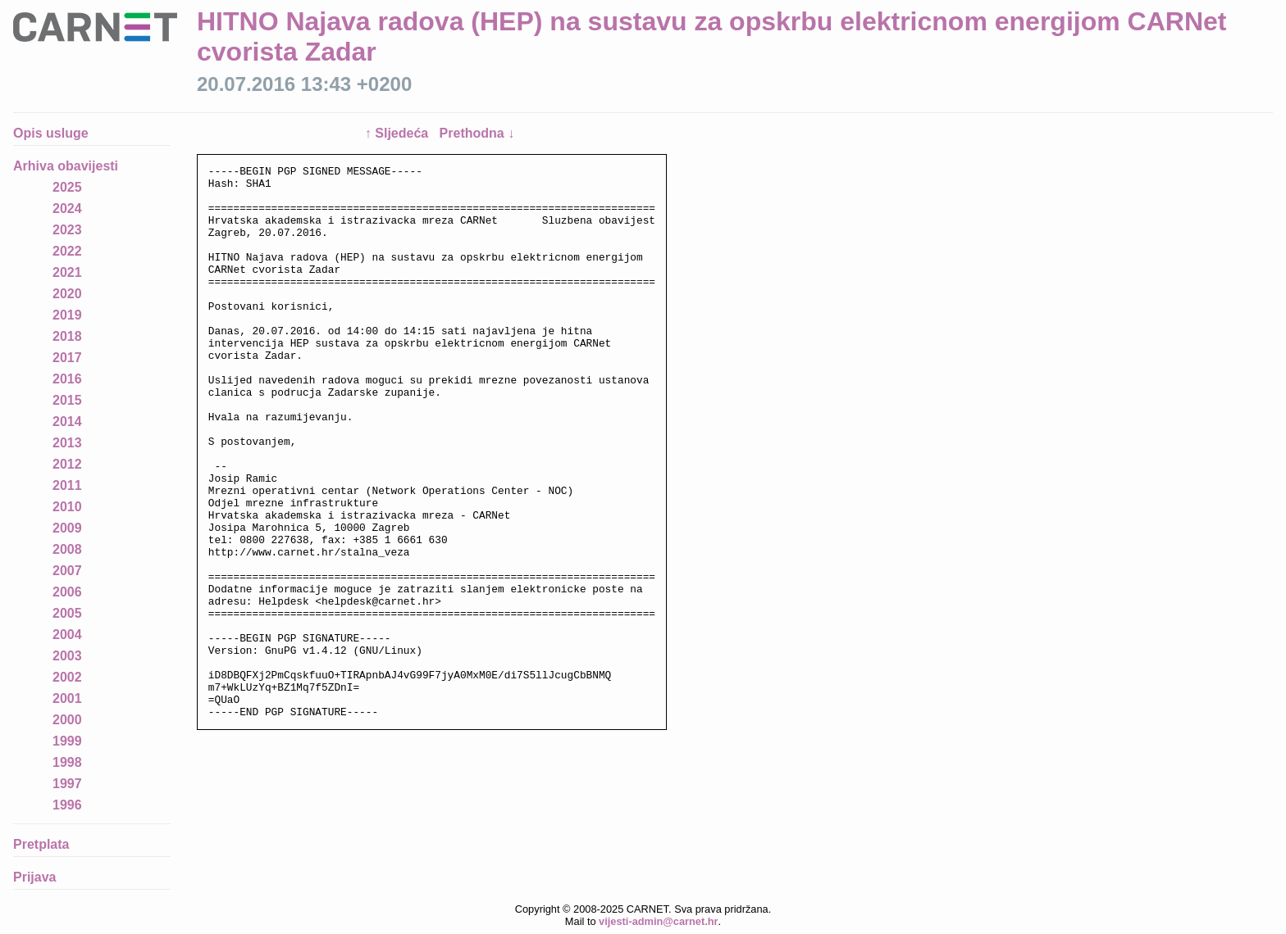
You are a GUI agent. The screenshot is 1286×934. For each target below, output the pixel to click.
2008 (67, 549)
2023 (67, 230)
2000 (67, 720)
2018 (67, 336)
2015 (67, 400)
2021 (67, 272)
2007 (67, 571)
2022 (67, 251)
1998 (67, 762)
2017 (67, 358)
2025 (67, 187)
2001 (67, 698)
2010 (67, 507)
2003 (67, 656)
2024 (67, 208)
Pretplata (41, 844)
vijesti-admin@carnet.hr (658, 921)
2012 (67, 464)
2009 (67, 528)
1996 (67, 805)
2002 (67, 677)
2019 (67, 315)
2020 (67, 294)
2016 (67, 379)
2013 (67, 443)
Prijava (34, 877)
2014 (67, 421)
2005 (67, 613)
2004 (67, 635)
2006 (67, 592)
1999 (67, 741)
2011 (67, 485)
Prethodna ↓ (477, 133)
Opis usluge (51, 133)
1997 (67, 784)
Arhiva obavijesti (65, 166)
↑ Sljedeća (398, 133)
